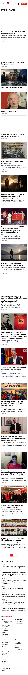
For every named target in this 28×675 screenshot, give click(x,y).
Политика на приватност (18, 646)
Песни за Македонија (4, 662)
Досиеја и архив (5, 657)
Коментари (4, 644)
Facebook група (19, 623)
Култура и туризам (6, 651)
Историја (3, 646)
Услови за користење (18, 642)
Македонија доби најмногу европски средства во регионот (13, 589)
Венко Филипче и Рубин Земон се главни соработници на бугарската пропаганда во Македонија (14, 582)
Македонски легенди (5, 654)
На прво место (5, 642)
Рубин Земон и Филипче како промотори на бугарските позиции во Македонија (14, 595)
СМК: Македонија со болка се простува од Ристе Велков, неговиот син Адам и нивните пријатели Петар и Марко (14, 602)
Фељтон (3, 659)
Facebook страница (20, 621)
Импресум (4, 632)
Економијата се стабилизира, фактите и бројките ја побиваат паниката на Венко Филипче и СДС (14, 574)
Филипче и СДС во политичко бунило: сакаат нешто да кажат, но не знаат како (14, 609)
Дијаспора (4, 649)
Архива (24, 3)
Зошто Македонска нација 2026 (6, 629)
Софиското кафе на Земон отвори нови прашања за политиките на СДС (13, 567)
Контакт (3, 637)
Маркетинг (4, 634)
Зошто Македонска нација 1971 (6, 622)
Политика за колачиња (18, 650)
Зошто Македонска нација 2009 (6, 625)
